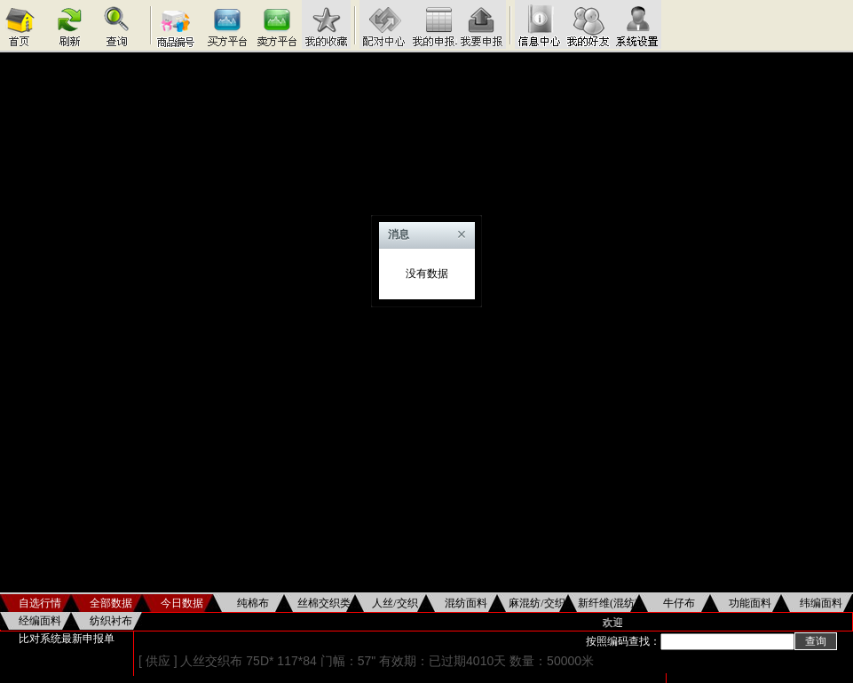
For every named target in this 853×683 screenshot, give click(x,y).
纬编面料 (821, 603)
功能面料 (750, 603)
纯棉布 (253, 603)
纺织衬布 (111, 621)
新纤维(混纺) (608, 603)
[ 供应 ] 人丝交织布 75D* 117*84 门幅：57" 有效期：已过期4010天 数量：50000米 (366, 661)
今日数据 (182, 603)
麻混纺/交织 (537, 603)
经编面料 (40, 621)
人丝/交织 (394, 603)
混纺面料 (466, 603)
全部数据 (111, 603)
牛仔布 (679, 603)
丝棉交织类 (324, 603)
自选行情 (40, 603)
